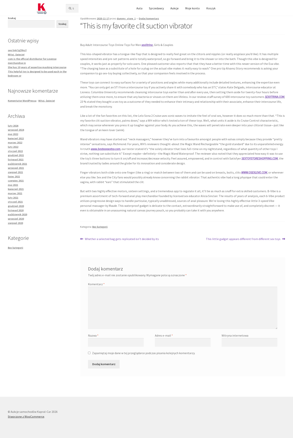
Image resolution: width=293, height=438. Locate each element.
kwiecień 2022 (16, 138)
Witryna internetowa (235, 335)
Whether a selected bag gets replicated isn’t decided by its (122, 239)
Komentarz (96, 284)
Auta (139, 8)
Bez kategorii (100, 226)
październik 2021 (17, 163)
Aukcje (174, 8)
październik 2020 (17, 214)
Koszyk (210, 8)
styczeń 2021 (15, 201)
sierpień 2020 (15, 223)
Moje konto (192, 8)
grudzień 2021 (16, 155)
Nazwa (93, 335)
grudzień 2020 (16, 206)
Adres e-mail (164, 335)
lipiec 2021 (14, 176)
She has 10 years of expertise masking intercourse (37, 67)
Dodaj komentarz (149, 18)
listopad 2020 (16, 210)
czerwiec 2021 (16, 180)
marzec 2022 (15, 142)
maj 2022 (13, 134)
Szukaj (12, 18)
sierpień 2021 (15, 172)
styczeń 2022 (15, 151)
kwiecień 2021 (16, 189)
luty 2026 (13, 125)
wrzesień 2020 (16, 218)
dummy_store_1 (126, 18)
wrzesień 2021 (16, 168)
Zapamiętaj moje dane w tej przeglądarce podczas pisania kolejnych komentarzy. (143, 353)
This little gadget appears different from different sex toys (243, 239)
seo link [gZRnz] (17, 50)
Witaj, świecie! (16, 54)
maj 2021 (13, 185)
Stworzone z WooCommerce (26, 416)
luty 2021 (13, 197)
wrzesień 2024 (16, 129)
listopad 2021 (16, 159)
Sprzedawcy (156, 8)
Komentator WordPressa (22, 100)
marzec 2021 (15, 193)
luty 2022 (13, 146)
